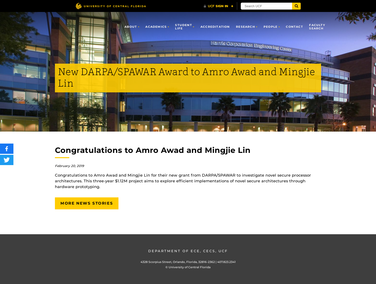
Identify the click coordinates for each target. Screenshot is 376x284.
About (130, 26)
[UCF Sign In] (219, 6)
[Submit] (296, 6)
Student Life (183, 26)
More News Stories (86, 203)
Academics (156, 26)
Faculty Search (317, 26)
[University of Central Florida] (110, 6)
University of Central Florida (190, 267)
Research (245, 26)
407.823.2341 (226, 262)
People (270, 26)
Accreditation (215, 26)
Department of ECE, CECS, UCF (188, 251)
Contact (294, 26)
